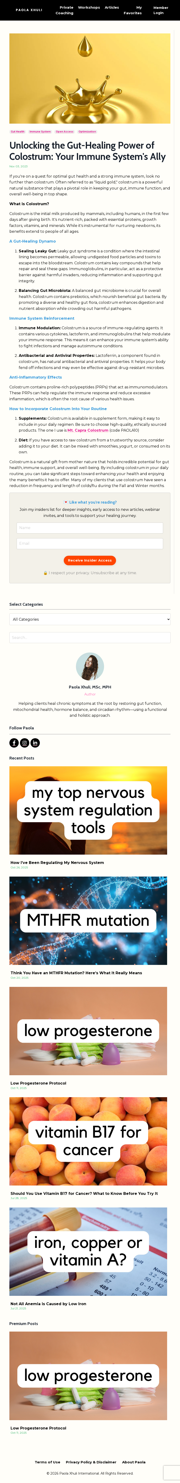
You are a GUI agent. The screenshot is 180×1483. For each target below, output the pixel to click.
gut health (17, 131)
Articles (112, 7)
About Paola (134, 1462)
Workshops (89, 7)
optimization (87, 131)
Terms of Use (47, 1462)
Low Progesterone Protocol (38, 1083)
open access (64, 131)
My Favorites (133, 10)
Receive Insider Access (90, 560)
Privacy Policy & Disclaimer (91, 1462)
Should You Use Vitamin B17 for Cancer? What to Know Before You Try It (84, 1193)
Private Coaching (64, 10)
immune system (40, 131)
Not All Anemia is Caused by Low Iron (48, 1304)
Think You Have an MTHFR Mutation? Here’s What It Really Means (76, 973)
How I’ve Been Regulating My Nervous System (57, 862)
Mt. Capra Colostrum (88, 430)
